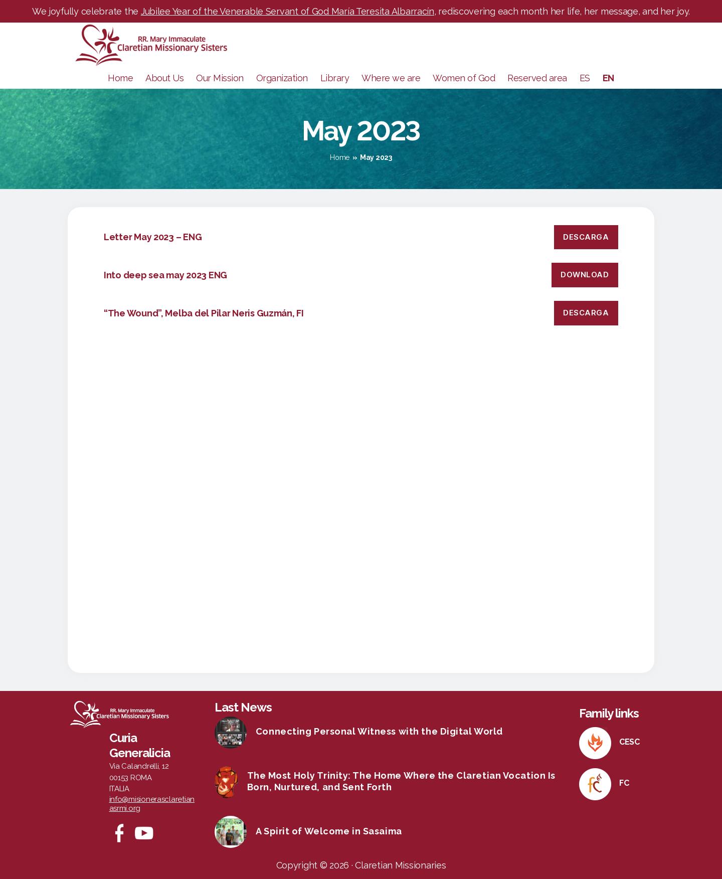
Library (334, 78)
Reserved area (537, 78)
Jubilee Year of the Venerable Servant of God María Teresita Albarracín (287, 11)
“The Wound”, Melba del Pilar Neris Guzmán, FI (204, 313)
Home (120, 78)
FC (624, 783)
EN (608, 78)
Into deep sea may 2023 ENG (165, 275)
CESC (629, 742)
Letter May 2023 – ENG (153, 237)
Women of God (464, 78)
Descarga (586, 237)
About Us (164, 78)
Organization (282, 78)
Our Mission (220, 78)
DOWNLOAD (585, 274)
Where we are (391, 78)
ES (585, 78)
